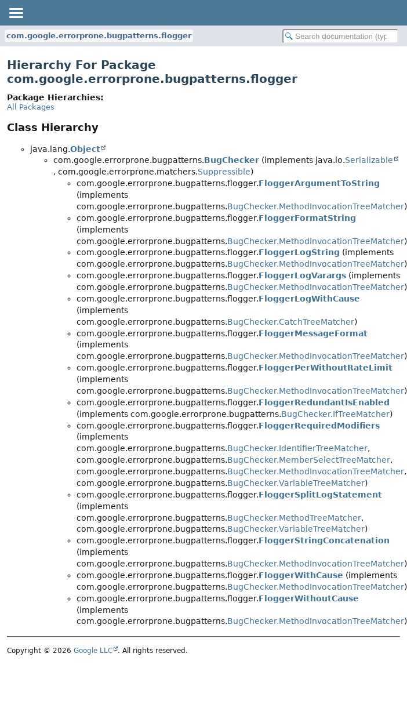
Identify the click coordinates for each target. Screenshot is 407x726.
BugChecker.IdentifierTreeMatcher (297, 448)
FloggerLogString (299, 252)
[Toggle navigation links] (16, 13)
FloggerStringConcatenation (324, 540)
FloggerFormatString (307, 218)
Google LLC (93, 651)
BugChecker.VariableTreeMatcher (296, 483)
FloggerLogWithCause (309, 298)
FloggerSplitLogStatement (320, 494)
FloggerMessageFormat (313, 333)
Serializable (369, 160)
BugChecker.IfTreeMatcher (335, 414)
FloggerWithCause (301, 575)
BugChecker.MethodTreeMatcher (294, 517)
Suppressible (224, 171)
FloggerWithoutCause (309, 598)
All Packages (30, 107)
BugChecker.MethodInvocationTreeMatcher (315, 206)
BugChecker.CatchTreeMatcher (290, 321)
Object (85, 149)
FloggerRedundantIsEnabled (324, 402)
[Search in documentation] (340, 36)
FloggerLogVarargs (302, 275)
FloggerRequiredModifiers (319, 425)
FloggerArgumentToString (319, 183)
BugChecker (231, 160)
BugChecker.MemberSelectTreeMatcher (308, 459)
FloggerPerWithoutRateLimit (326, 367)
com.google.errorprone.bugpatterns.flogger (98, 35)
